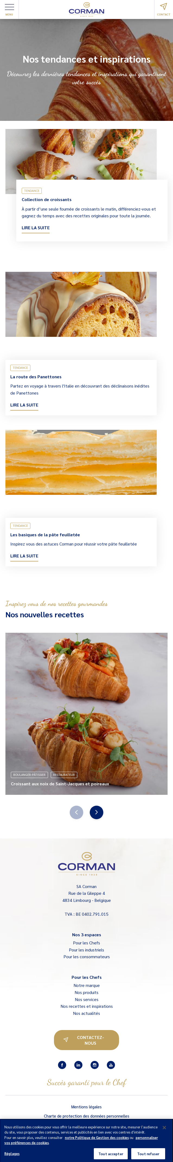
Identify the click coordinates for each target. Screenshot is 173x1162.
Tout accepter (110, 1156)
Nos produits (86, 992)
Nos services (86, 999)
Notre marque (86, 985)
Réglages (12, 1155)
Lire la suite (36, 227)
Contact (164, 9)
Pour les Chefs (86, 942)
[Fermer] (164, 1130)
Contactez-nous (83, 1040)
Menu (9, 10)
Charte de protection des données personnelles (86, 1115)
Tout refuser (148, 1156)
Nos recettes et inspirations (86, 1006)
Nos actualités (86, 1013)
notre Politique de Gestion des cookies (97, 1139)
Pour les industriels (86, 950)
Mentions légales (86, 1106)
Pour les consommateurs (86, 956)
